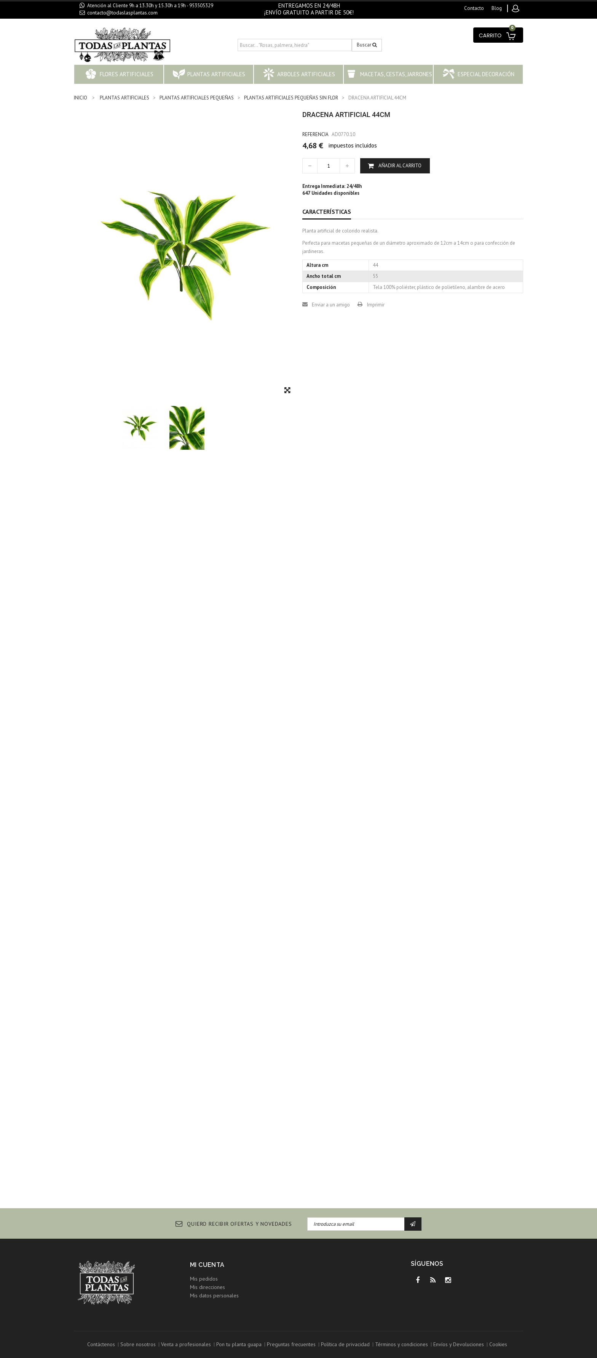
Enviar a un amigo (331, 304)
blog (497, 8)
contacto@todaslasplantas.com (122, 12)
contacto (474, 8)
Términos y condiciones (401, 1344)
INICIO (80, 98)
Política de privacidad (345, 1344)
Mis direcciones (207, 1287)
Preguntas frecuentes (291, 1344)
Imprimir (376, 304)
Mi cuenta (207, 1264)
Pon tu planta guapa (239, 1344)
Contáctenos (101, 1344)
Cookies (498, 1344)
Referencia (315, 134)
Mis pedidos (204, 1278)
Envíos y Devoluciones (458, 1344)
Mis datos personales (214, 1295)
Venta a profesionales (186, 1344)
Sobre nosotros (138, 1344)
